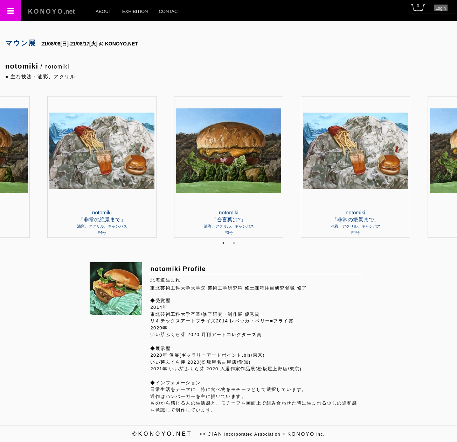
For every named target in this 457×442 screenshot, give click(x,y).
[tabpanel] (228, 166)
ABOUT (103, 11)
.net (51, 11)
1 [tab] (223, 243)
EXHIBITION (135, 11)
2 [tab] (233, 243)
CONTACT (169, 11)
